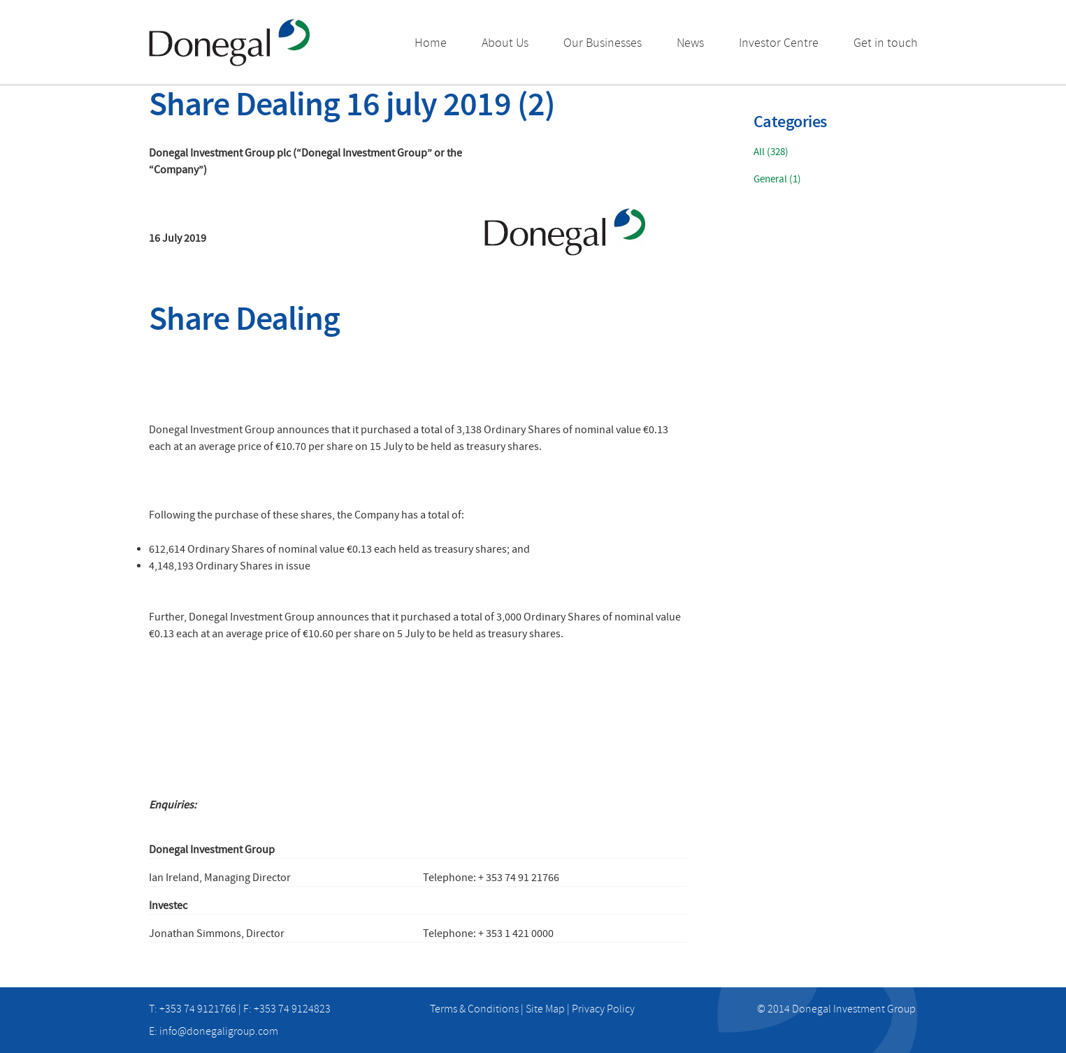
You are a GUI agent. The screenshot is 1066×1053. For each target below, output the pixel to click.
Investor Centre (779, 43)
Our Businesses (602, 43)
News (690, 43)
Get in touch (885, 43)
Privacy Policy (603, 1009)
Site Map (545, 1009)
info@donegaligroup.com (218, 1031)
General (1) (777, 179)
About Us (505, 43)
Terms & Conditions (474, 1009)
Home (431, 43)
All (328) (771, 152)
